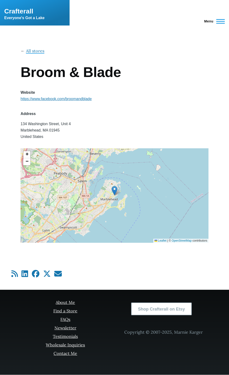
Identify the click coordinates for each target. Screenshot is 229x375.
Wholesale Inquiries (65, 345)
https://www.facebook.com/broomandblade (56, 99)
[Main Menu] (213, 21)
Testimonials (65, 336)
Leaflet (160, 240)
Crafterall (18, 11)
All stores (35, 51)
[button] (114, 191)
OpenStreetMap (182, 240)
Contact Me (65, 353)
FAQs (65, 319)
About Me (65, 302)
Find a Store (65, 311)
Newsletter (65, 328)
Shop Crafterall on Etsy (161, 309)
